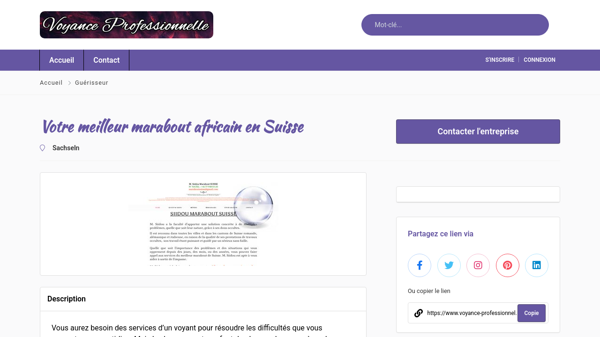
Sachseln (63, 148)
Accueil (52, 82)
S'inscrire (499, 60)
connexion (539, 60)
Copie (532, 313)
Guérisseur (91, 82)
